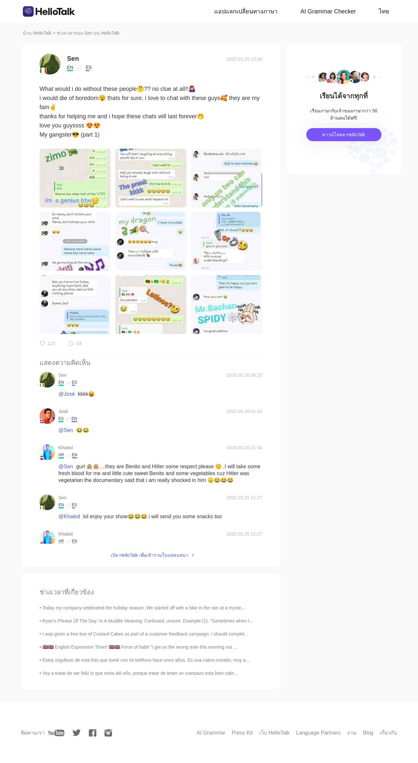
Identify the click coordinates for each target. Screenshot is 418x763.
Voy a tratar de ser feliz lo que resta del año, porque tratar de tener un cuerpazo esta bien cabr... (139, 673)
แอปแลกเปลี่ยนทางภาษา (246, 11)
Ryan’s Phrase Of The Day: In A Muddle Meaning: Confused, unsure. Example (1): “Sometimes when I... (147, 620)
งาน (351, 733)
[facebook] (92, 733)
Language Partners (318, 733)
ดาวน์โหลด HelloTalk (343, 134)
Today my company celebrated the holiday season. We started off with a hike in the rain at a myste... (143, 607)
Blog (368, 733)
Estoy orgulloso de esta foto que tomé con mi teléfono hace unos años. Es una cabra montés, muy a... (145, 660)
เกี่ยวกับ (388, 733)
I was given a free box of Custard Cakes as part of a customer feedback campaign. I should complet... (145, 634)
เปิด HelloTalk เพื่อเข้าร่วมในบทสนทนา (150, 555)
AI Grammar (211, 733)
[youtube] (56, 733)
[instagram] (108, 733)
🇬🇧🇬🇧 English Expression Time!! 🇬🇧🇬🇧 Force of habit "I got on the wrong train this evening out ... (139, 647)
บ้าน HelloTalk (37, 33)
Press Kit (242, 733)
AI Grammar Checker (328, 11)
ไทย (384, 11)
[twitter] (76, 732)
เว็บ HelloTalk (274, 733)
